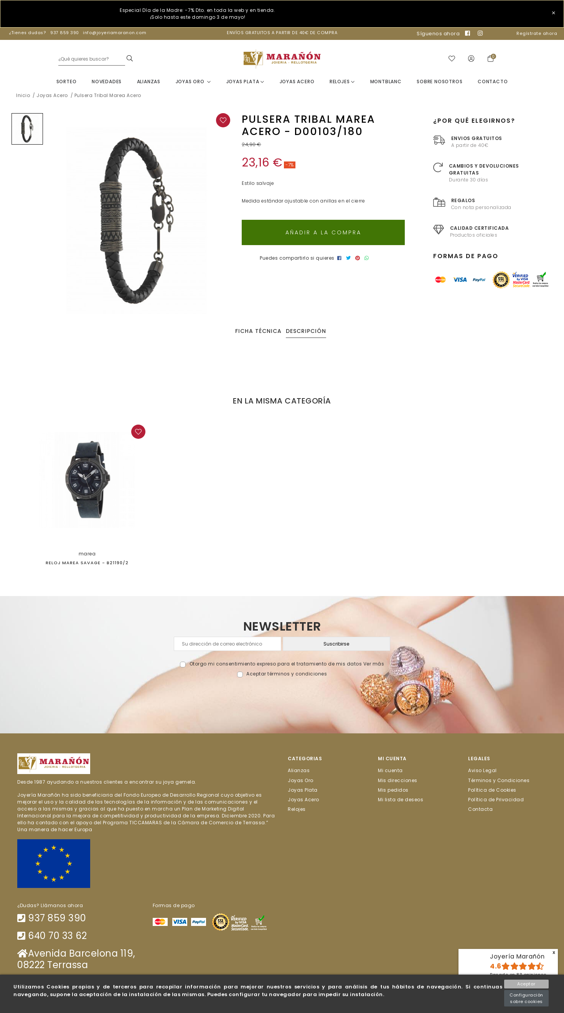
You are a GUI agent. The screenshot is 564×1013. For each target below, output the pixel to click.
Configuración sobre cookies (526, 998)
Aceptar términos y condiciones (286, 675)
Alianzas (148, 82)
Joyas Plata (245, 82)
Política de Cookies (492, 791)
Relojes (342, 82)
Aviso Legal (482, 771)
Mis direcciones (397, 781)
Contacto (493, 82)
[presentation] (282, 697)
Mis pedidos (393, 791)
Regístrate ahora (536, 33)
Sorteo (66, 82)
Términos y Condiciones (498, 781)
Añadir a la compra (323, 233)
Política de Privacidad (496, 800)
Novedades (107, 82)
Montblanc (386, 82)
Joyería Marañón (517, 956)
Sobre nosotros (439, 82)
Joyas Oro (193, 82)
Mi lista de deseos (400, 800)
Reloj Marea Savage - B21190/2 (87, 564)
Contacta (480, 810)
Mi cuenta (390, 771)
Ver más (373, 665)
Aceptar (526, 984)
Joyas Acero (297, 82)
